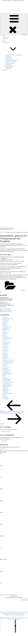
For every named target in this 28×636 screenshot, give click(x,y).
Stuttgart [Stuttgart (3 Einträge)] (5, 392)
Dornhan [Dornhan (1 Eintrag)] (5, 333)
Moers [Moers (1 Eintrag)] (5, 365)
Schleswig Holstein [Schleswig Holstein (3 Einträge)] (7, 385)
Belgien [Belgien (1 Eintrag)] (5, 324)
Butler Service (24, 617)
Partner (18, 619)
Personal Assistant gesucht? (18, 614)
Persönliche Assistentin (10, 61)
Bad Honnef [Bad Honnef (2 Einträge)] (6, 320)
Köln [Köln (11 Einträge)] (5, 358)
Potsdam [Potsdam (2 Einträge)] (5, 378)
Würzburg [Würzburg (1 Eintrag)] (5, 397)
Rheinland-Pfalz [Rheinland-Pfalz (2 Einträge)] (7, 379)
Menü (14, 24)
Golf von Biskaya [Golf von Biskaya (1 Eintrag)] (7, 342)
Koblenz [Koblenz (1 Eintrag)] (5, 356)
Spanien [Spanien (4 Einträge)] (5, 387)
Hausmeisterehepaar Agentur (12, 60)
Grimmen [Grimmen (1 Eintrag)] (5, 344)
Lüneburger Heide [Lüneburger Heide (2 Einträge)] (7, 362)
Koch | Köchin (8, 68)
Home (4, 35)
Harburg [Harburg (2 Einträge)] (5, 350)
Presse (4, 41)
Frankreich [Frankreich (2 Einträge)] (6, 339)
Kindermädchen (9, 57)
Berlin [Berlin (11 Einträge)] (5, 325)
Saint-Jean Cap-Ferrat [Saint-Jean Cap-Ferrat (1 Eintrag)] (8, 382)
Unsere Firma (6, 37)
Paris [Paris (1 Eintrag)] (4, 376)
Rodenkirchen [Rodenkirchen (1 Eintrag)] (6, 380)
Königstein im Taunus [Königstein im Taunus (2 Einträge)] (8, 360)
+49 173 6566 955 (7, 310)
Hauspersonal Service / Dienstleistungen (14, 54)
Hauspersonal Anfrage (6, 431)
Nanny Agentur (9, 59)
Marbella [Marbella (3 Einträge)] (5, 364)
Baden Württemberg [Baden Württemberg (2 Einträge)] (8, 318)
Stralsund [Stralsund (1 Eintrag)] (5, 390)
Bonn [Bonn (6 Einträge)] (4, 331)
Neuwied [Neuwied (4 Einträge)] (5, 368)
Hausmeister (8, 64)
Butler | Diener (9, 67)
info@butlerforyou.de (7, 311)
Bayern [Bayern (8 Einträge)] (5, 322)
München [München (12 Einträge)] (6, 367)
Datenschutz (7, 612)
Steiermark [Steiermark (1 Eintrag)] (6, 389)
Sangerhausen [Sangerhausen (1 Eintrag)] (7, 383)
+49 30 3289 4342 (6, 308)
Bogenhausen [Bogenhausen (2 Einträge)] (6, 329)
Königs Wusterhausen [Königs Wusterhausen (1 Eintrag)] (8, 361)
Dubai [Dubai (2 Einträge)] (5, 335)
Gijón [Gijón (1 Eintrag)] (4, 340)
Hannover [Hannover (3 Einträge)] (5, 349)
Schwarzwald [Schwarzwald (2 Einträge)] (6, 386)
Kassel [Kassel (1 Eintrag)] (5, 353)
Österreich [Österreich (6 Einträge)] (6, 398)
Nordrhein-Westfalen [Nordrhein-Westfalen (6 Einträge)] (8, 374)
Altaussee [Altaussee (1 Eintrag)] (5, 317)
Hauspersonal (18, 617)
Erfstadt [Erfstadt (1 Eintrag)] (5, 336)
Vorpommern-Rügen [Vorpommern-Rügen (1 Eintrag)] (8, 393)
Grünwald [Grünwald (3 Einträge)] (5, 346)
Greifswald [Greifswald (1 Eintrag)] (6, 343)
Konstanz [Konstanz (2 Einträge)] (5, 357)
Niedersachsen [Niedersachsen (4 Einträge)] (7, 369)
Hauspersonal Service (10, 63)
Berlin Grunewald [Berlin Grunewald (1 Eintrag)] (7, 326)
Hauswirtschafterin (9, 66)
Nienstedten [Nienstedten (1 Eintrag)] (6, 371)
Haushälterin (8, 56)
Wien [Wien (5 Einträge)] (4, 394)
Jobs (4, 40)
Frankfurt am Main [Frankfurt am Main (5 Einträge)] (7, 338)
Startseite (2, 232)
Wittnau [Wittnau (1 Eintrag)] (5, 396)
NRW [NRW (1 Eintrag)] (4, 375)
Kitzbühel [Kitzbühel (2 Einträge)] (5, 354)
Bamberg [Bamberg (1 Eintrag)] (5, 321)
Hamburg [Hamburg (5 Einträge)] (5, 347)
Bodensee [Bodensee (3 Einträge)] (6, 328)
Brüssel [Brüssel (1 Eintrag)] (5, 332)
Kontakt (4, 70)
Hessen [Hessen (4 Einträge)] (5, 351)
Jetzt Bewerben (4, 440)
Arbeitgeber (5, 38)
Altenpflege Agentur (12, 619)
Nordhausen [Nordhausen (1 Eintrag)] (6, 372)
